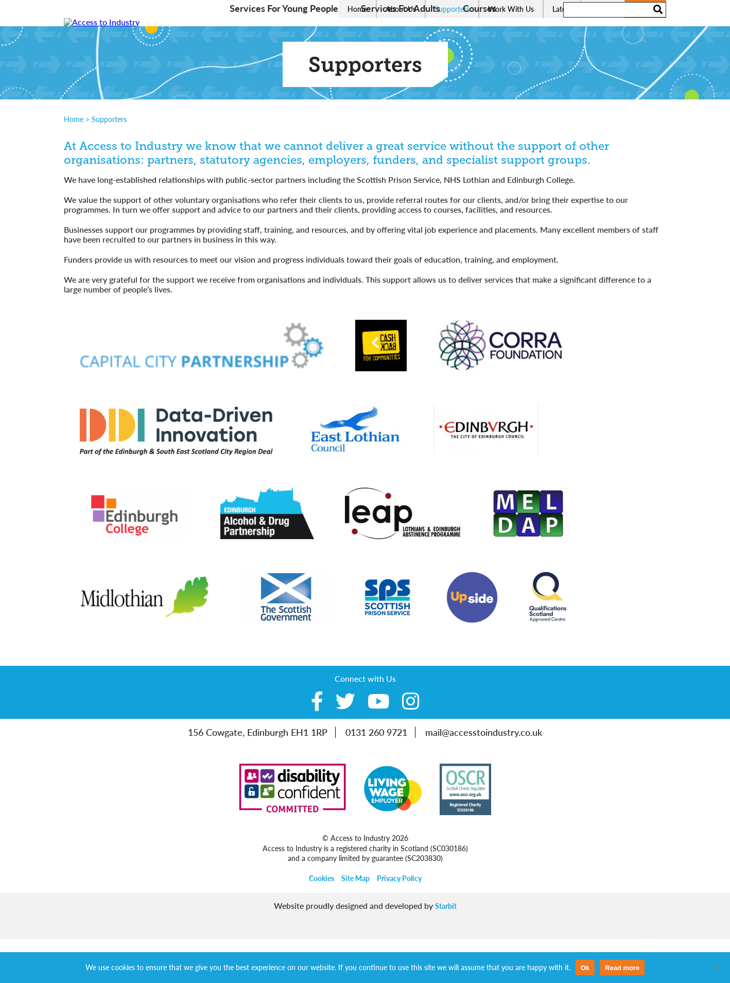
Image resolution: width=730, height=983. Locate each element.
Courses (479, 52)
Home (357, 9)
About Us (401, 9)
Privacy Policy (399, 922)
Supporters (452, 9)
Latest (561, 9)
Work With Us (511, 9)
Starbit (446, 950)
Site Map (355, 922)
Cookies (321, 922)
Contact (602, 9)
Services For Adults (400, 52)
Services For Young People (284, 52)
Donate (645, 9)
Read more (622, 968)
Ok (585, 968)
